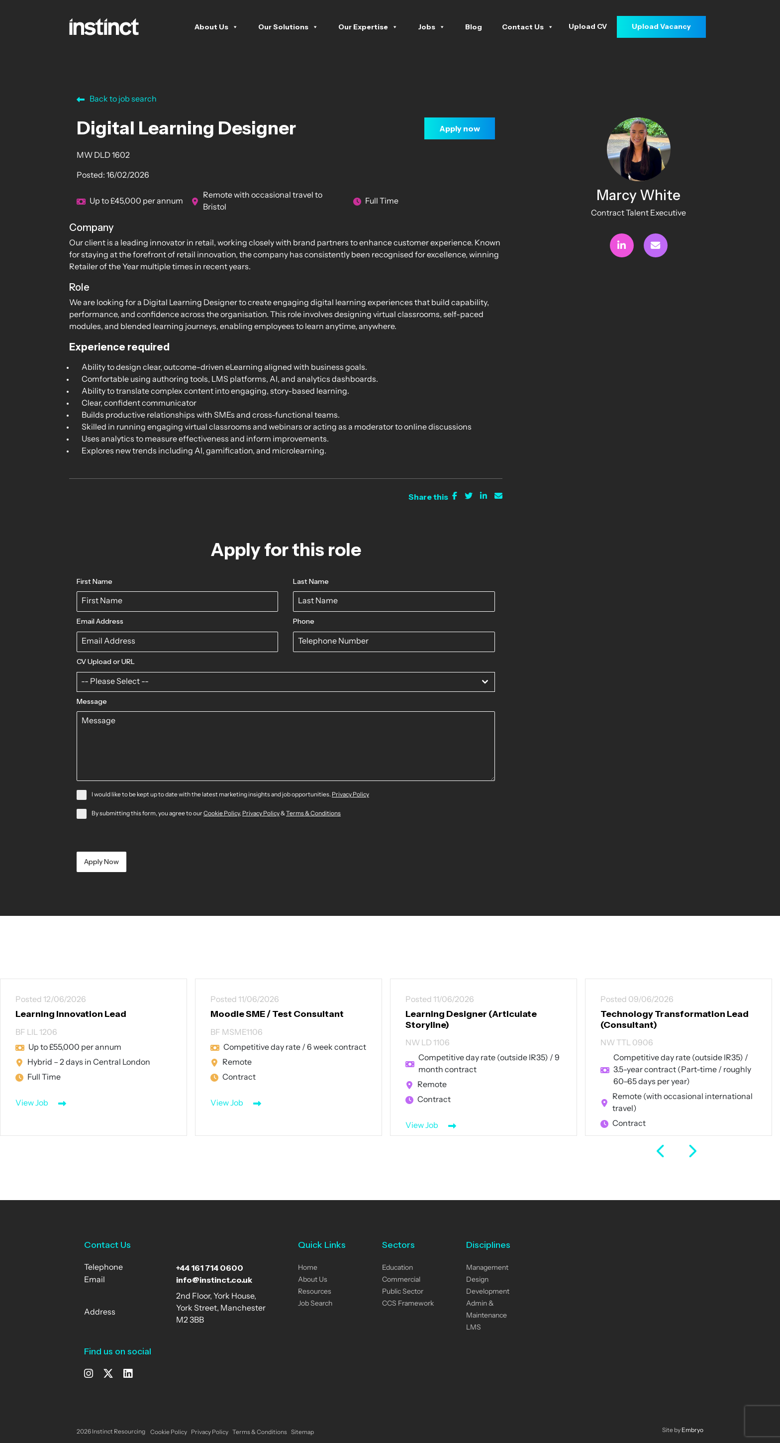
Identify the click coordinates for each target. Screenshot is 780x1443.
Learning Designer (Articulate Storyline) (471, 1019)
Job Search (315, 1304)
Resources (314, 1292)
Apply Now (101, 861)
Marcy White (638, 195)
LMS (473, 1328)
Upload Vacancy (661, 26)
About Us (216, 27)
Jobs (431, 27)
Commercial (401, 1280)
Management (487, 1268)
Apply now (459, 128)
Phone (303, 621)
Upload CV (588, 26)
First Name (94, 581)
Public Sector (402, 1292)
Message (92, 701)
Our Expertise (368, 27)
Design (477, 1280)
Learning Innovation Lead (70, 1013)
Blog (473, 26)
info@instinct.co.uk (214, 1280)
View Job (31, 1104)
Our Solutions (288, 27)
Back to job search (117, 100)
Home (307, 1268)
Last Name (311, 581)
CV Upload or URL (106, 661)
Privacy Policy (350, 795)
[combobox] (286, 682)
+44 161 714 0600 (209, 1268)
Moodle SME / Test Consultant (277, 1013)
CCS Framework (408, 1304)
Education (397, 1268)
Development (487, 1292)
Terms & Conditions (313, 814)
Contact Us (528, 27)
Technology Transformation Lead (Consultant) (674, 1019)
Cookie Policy (221, 814)
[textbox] (276, 681)
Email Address (100, 621)
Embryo (692, 1431)
